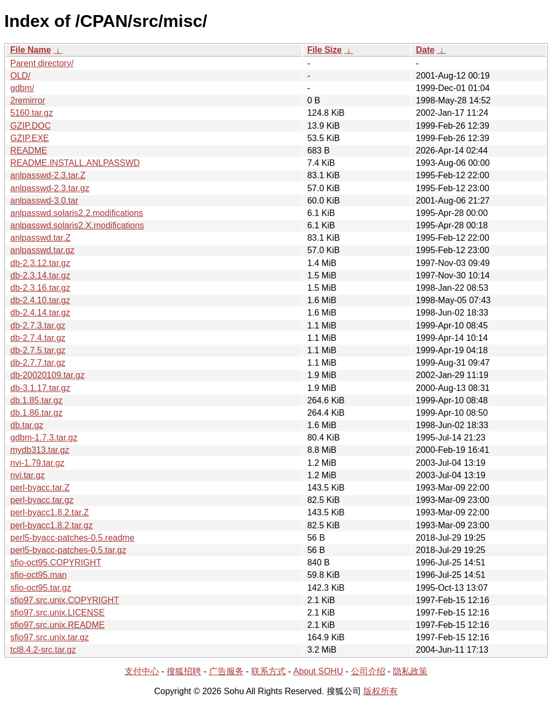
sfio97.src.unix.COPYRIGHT (64, 600)
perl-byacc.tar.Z (40, 487)
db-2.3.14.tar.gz (40, 275)
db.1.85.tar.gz (36, 400)
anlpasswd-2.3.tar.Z (48, 175)
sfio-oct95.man (38, 574)
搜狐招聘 (184, 671)
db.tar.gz (26, 425)
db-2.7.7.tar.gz (37, 362)
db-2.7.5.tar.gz (37, 350)
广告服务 (226, 671)
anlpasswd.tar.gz (42, 250)
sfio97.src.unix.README (57, 625)
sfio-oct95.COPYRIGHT (55, 562)
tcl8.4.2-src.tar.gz (43, 649)
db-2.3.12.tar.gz (40, 263)
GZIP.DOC (30, 125)
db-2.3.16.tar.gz (40, 287)
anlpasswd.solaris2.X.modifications (77, 225)
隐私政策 (410, 671)
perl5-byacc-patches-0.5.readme (72, 537)
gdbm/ (22, 88)
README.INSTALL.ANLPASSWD (75, 162)
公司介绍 (368, 671)
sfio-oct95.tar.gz (40, 587)
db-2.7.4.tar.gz (37, 337)
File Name (30, 49)
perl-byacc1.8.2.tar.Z (49, 512)
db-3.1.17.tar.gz (40, 388)
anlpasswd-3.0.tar (44, 200)
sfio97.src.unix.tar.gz (49, 637)
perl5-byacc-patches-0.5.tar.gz (68, 550)
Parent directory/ (41, 63)
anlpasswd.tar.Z (40, 237)
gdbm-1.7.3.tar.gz (44, 437)
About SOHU (318, 671)
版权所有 (380, 691)
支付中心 (142, 671)
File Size (324, 49)
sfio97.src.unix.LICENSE (57, 612)
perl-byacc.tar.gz (41, 500)
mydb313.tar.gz (39, 450)
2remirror (27, 100)
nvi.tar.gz (27, 475)
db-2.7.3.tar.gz (37, 325)
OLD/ (20, 75)
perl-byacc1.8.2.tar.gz (51, 525)
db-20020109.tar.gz (47, 375)
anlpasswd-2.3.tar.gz (49, 188)
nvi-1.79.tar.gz (37, 462)
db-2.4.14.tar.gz (40, 312)
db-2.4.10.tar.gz (40, 300)
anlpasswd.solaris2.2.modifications (76, 213)
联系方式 (268, 671)
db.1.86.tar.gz (36, 412)
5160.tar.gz (31, 112)
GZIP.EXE (29, 138)
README (28, 150)
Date (425, 49)
